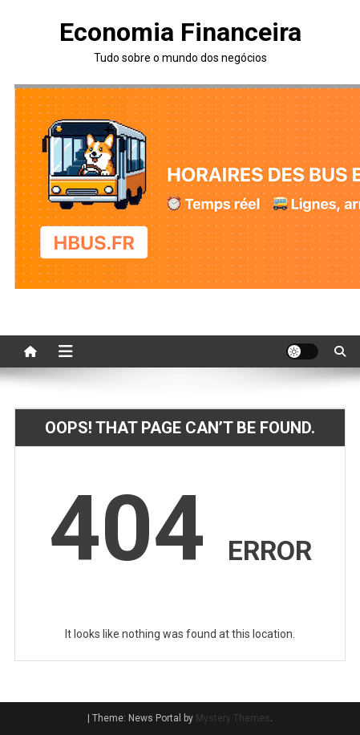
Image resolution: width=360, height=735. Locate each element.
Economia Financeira (180, 32)
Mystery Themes (233, 718)
